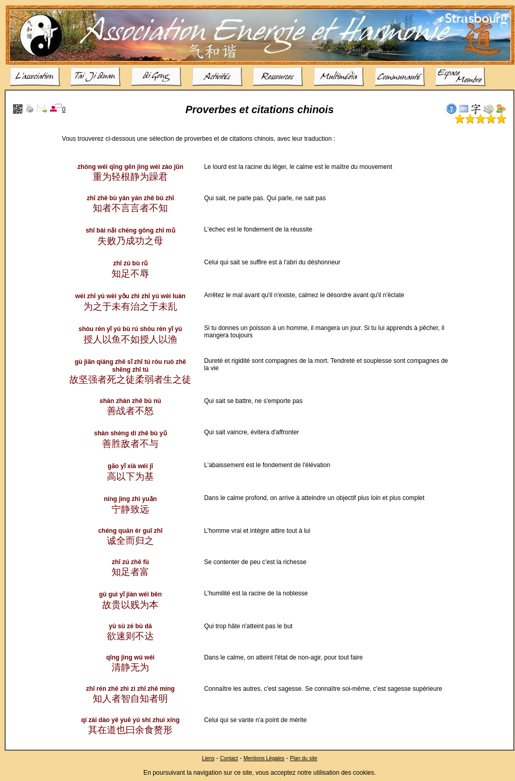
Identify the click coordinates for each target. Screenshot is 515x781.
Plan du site (303, 758)
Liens (208, 758)
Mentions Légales (263, 758)
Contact (229, 758)
